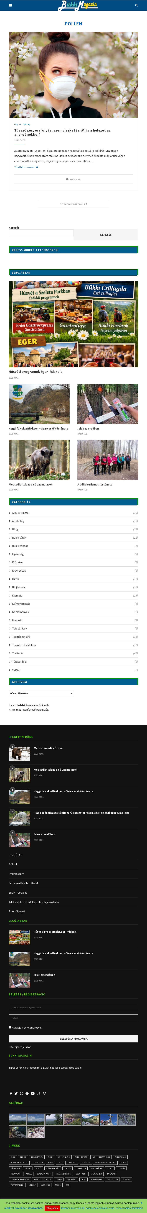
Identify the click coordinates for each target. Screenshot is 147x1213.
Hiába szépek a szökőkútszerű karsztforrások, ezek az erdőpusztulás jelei (81, 812)
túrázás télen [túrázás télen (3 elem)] (48, 1188)
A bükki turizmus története (94, 484)
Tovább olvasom (26, 167)
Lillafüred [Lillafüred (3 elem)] (99, 1169)
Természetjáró (75, 637)
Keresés (14, 228)
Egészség (28, 124)
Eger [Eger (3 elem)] (53, 1163)
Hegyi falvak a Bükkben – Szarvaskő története (38, 428)
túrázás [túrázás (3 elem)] (32, 1188)
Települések (75, 629)
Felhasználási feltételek (24, 883)
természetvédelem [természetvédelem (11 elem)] (60, 1182)
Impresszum (16, 874)
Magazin (75, 620)
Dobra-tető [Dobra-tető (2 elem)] (40, 1163)
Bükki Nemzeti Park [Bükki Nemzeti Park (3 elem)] (108, 1157)
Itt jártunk (75, 587)
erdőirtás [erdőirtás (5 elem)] (77, 1163)
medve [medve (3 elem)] (130, 1169)
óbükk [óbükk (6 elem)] (93, 1188)
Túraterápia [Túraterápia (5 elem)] (119, 1182)
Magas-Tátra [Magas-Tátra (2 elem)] (115, 1169)
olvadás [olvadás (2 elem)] (15, 1175)
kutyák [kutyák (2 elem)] (85, 1169)
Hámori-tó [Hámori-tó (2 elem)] (27, 1169)
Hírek (75, 579)
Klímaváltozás (75, 604)
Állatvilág (75, 521)
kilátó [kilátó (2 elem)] (53, 1169)
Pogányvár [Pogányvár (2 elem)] (30, 1175)
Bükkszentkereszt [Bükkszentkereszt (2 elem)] (20, 1163)
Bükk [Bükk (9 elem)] (54, 1157)
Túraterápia (75, 662)
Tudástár (75, 653)
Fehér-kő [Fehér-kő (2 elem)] (92, 1163)
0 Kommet (73, 179)
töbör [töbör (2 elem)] (78, 1182)
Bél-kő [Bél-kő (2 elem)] (25, 1157)
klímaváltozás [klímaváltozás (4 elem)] (69, 1169)
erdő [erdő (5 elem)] (64, 1163)
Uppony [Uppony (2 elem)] (64, 1188)
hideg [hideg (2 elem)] (14, 1169)
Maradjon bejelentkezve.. (25, 1027)
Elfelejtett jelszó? (20, 1047)
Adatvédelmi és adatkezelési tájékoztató (34, 902)
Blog (16, 124)
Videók (75, 670)
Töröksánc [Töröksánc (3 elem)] (92, 1182)
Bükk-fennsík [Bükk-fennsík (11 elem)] (68, 1157)
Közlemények (75, 612)
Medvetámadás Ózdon (48, 748)
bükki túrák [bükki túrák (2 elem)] (128, 1157)
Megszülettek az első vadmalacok (30, 484)
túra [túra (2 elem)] (105, 1182)
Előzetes (75, 562)
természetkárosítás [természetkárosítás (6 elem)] (35, 1182)
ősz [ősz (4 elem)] (104, 1188)
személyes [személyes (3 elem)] (101, 1175)
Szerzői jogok (17, 911)
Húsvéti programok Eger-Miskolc (35, 372)
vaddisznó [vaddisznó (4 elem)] (79, 1188)
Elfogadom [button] (52, 1208)
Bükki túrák (75, 538)
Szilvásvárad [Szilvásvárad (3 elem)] (118, 1175)
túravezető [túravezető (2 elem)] (16, 1188)
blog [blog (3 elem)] (13, 1157)
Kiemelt (75, 595)
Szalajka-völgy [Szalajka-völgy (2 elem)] (61, 1175)
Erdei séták (75, 571)
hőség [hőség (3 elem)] (41, 1169)
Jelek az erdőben (88, 428)
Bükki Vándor (75, 546)
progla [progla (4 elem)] (44, 1175)
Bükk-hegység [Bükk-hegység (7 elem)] (87, 1157)
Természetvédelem (75, 645)
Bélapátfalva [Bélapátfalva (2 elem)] (39, 1157)
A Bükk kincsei (75, 513)
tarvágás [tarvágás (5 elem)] (15, 1182)
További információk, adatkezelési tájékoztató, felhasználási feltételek (102, 1207)
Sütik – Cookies (18, 893)
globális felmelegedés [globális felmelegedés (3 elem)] (113, 1163)
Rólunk (13, 864)
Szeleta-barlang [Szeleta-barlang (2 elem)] (83, 1175)
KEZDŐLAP (15, 855)
